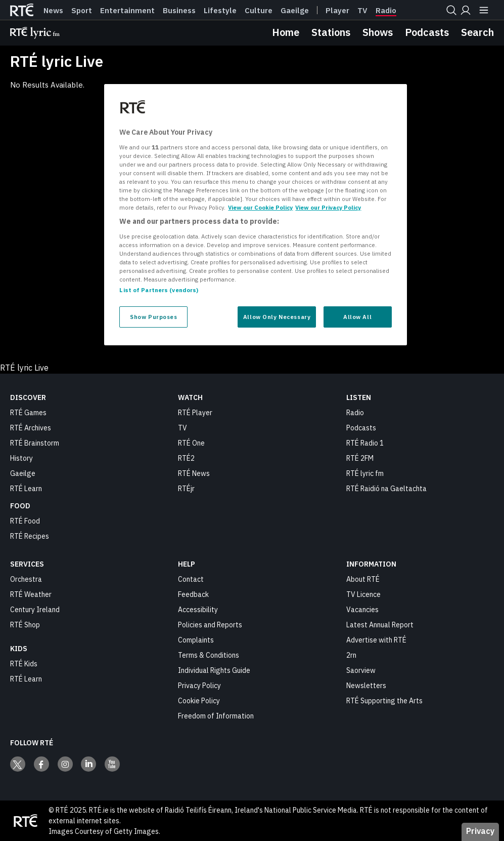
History (21, 458)
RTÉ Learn (26, 488)
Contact (191, 579)
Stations (330, 32)
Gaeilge (295, 10)
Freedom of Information (216, 715)
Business (179, 10)
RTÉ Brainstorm (34, 443)
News (53, 10)
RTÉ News (194, 473)
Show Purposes (153, 317)
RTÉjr (186, 488)
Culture (258, 10)
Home (285, 32)
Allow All (357, 317)
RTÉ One (191, 443)
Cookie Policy (199, 700)
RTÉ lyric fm (365, 473)
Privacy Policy (199, 685)
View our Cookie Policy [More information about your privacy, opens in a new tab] (260, 207)
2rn (351, 655)
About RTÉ (363, 579)
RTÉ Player (195, 412)
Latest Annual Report (380, 624)
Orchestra (26, 579)
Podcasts (427, 32)
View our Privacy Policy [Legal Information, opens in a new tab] (328, 207)
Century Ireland (35, 609)
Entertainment (127, 10)
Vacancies (362, 609)
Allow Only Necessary (276, 317)
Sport (81, 10)
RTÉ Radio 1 (365, 443)
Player (337, 10)
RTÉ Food (25, 521)
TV (182, 427)
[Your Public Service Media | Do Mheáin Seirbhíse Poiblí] (25, 821)
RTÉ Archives (30, 427)
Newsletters (366, 685)
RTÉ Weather (31, 594)
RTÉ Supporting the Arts (384, 700)
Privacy (480, 831)
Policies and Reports (210, 624)
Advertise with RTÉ (376, 640)
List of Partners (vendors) (158, 290)
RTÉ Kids (23, 663)
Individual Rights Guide (214, 670)
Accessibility (198, 609)
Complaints (196, 640)
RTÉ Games (28, 412)
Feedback (193, 594)
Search (477, 32)
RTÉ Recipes (29, 536)
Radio (386, 10)
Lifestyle (220, 10)
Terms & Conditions (208, 655)
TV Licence (363, 594)
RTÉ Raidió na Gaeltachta (386, 488)
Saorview (361, 670)
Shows (377, 32)
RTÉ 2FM (360, 458)
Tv (362, 10)
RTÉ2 (186, 458)
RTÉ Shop (25, 624)
